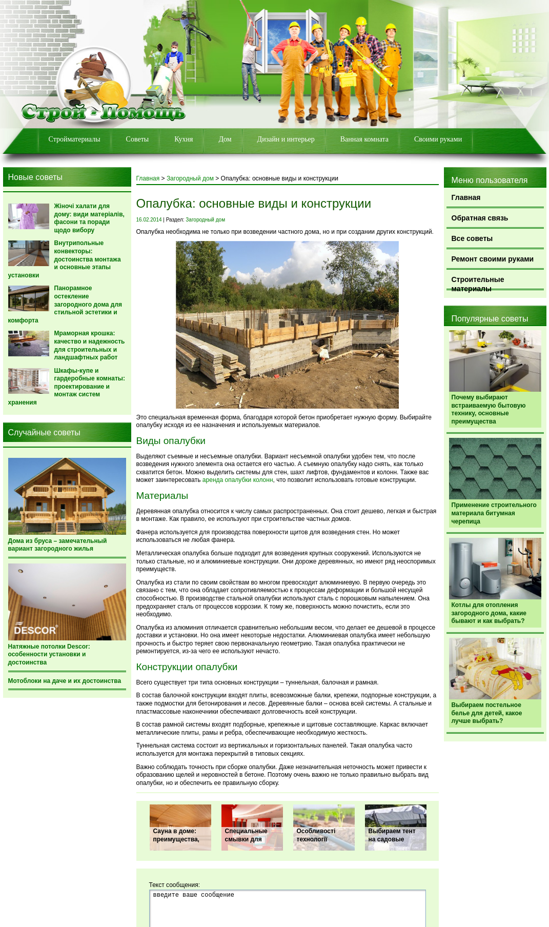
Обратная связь (480, 218)
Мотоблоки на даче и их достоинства (64, 680)
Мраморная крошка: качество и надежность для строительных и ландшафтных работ (89, 345)
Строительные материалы (478, 282)
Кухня (183, 139)
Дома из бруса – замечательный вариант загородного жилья (57, 545)
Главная (466, 197)
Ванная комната (364, 139)
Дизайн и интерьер (286, 139)
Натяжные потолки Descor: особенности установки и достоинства (49, 654)
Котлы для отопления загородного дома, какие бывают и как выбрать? (489, 612)
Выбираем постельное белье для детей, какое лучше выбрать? (487, 712)
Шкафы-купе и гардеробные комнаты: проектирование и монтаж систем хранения (67, 386)
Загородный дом (190, 178)
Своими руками (438, 139)
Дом (224, 139)
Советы (137, 139)
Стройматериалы (74, 139)
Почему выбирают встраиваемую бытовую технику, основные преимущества (489, 409)
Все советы (472, 238)
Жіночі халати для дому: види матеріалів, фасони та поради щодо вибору (89, 218)
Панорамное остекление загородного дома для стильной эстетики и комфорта (65, 304)
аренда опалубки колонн (237, 479)
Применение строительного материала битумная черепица (494, 513)
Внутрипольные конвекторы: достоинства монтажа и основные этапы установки (64, 258)
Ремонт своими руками (493, 259)
